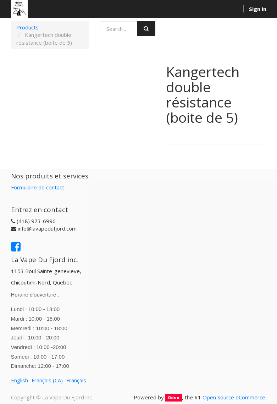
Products (27, 27)
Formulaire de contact (37, 187)
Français (76, 380)
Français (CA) (47, 380)
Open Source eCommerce (234, 397)
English (19, 380)
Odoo (173, 397)
